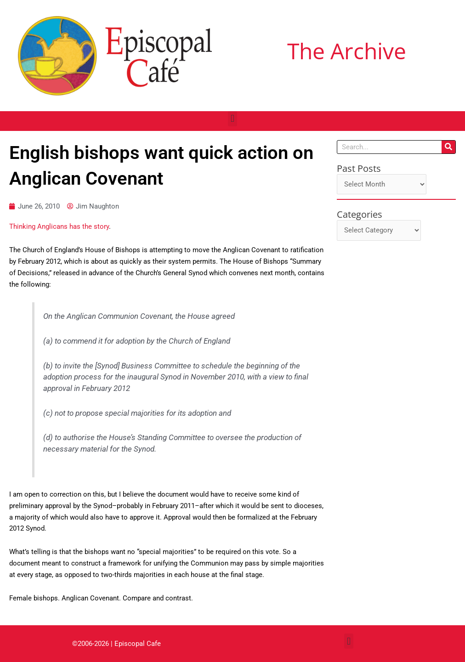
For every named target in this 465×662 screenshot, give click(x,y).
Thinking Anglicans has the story (59, 226)
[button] (232, 118)
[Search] (448, 147)
